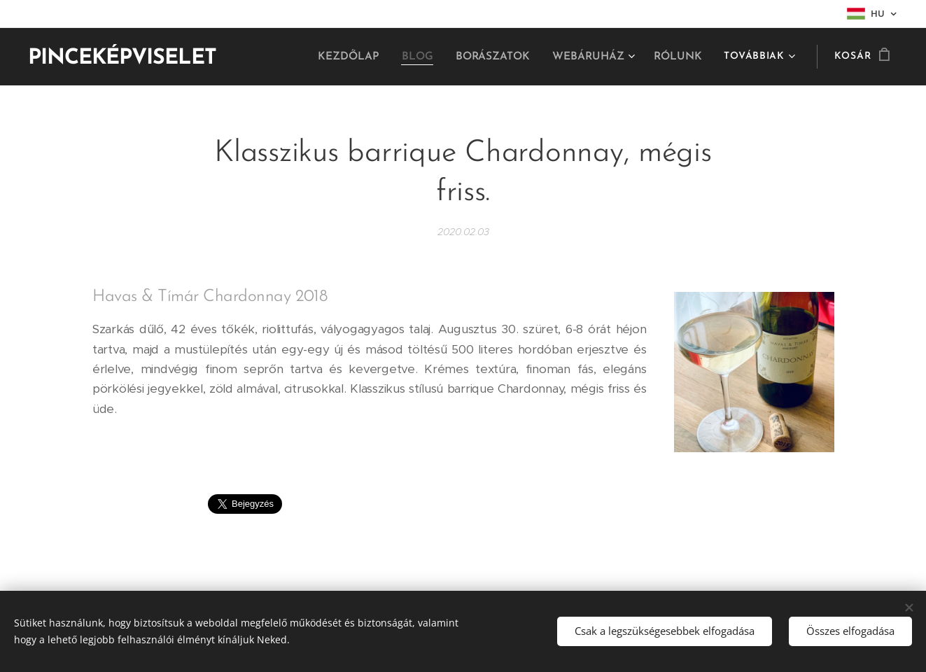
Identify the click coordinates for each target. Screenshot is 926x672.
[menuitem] (360, 56)
